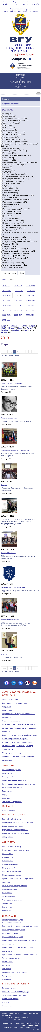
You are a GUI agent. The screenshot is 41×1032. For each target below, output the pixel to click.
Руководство (7, 717)
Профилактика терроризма (12, 937)
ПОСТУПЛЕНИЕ (20, 75)
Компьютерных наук (10, 864)
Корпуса (5, 794)
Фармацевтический (9, 889)
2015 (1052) (30, 300)
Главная (3, 279)
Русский (5, 2)
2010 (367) (18, 310)
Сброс (22, 273)
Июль (20, 328)
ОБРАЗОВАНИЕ (20, 77)
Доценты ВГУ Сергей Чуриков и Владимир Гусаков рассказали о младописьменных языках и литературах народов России (19, 521)
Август (29, 328)
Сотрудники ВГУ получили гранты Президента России (20, 591)
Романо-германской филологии (14, 886)
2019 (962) (18, 295)
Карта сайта (35, 4)
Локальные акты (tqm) (10, 999)
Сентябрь (4, 330)
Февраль (14, 326)
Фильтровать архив (9, 273)
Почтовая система (9, 988)
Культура (4, 553)
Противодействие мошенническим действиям (20, 954)
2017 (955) (6, 300)
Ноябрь (27, 330)
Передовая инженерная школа (14, 780)
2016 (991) (18, 300)
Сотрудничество (24, 450)
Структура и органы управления (14, 703)
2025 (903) (18, 286)
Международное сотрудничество (15, 753)
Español (5, 4)
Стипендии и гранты (19, 587)
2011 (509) (6, 310)
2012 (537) (30, 305)
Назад (10, 352)
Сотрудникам (7, 976)
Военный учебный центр (11, 819)
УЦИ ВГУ (36, 1030)
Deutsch (25, 2)
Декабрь (4, 332)
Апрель (33, 326)
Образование (18, 383)
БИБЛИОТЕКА (20, 84)
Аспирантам (6, 969)
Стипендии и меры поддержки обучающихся (19, 735)
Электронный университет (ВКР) (14, 995)
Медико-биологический (11, 871)
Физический (7, 893)
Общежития (6, 798)
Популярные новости (10, 104)
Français (35, 2)
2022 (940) (19, 291)
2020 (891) (6, 295)
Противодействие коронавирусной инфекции (20, 926)
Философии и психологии (12, 900)
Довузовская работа (7, 383)
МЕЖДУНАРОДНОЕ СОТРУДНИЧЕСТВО (20, 82)
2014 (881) (6, 305)
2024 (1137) (30, 286)
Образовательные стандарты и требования (18, 714)
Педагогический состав (11, 721)
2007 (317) (18, 315)
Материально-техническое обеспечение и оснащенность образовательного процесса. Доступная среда (19, 728)
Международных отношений (13, 875)
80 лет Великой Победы (11, 922)
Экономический (8, 907)
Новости (5, 99)
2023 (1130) (6, 291)
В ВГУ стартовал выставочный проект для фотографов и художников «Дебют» (16, 624)
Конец (17, 355)
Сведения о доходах (10, 933)
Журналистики (7, 857)
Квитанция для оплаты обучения (14, 972)
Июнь (11, 328)
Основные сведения (10, 699)
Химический (7, 903)
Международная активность (9, 450)
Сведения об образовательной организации (20, 11)
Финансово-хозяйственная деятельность (17, 742)
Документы (6, 706)
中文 (15, 4)
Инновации (4, 587)
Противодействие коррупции (13, 929)
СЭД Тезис (6, 1002)
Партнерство (7, 791)
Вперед (11, 355)
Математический (8, 868)
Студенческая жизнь (13, 620)
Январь (3, 326)
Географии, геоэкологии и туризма (15, 850)
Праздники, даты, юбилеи (9, 418)
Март (24, 326)
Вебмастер (8, 1027)
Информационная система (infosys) (15, 991)
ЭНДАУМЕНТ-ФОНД (20, 86)
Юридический (7, 910)
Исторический (7, 861)
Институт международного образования (17, 822)
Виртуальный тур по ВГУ (11, 773)
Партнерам (6, 979)
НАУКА (20, 79)
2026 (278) (6, 286)
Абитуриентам (7, 961)
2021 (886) (31, 291)
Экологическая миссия (11, 958)
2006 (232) (30, 315)
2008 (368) (6, 315)
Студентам (6, 965)
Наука (10, 587)
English (15, 2)
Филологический (8, 896)
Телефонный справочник (12, 802)
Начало (4, 352)
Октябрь (15, 330)
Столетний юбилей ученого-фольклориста (16, 421)
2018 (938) (30, 295)
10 (6, 355)
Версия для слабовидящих (20, 9)
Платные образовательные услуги (15, 738)
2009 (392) (30, 310)
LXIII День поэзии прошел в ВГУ (12, 657)
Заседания (4, 485)
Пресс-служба (19, 1027)
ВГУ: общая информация (11, 770)
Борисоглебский (8, 810)
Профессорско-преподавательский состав (18, 784)
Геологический (7, 854)
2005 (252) (6, 320)
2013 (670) (18, 305)
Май (3, 328)
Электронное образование (12, 787)
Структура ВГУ (7, 777)
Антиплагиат (7, 1006)
